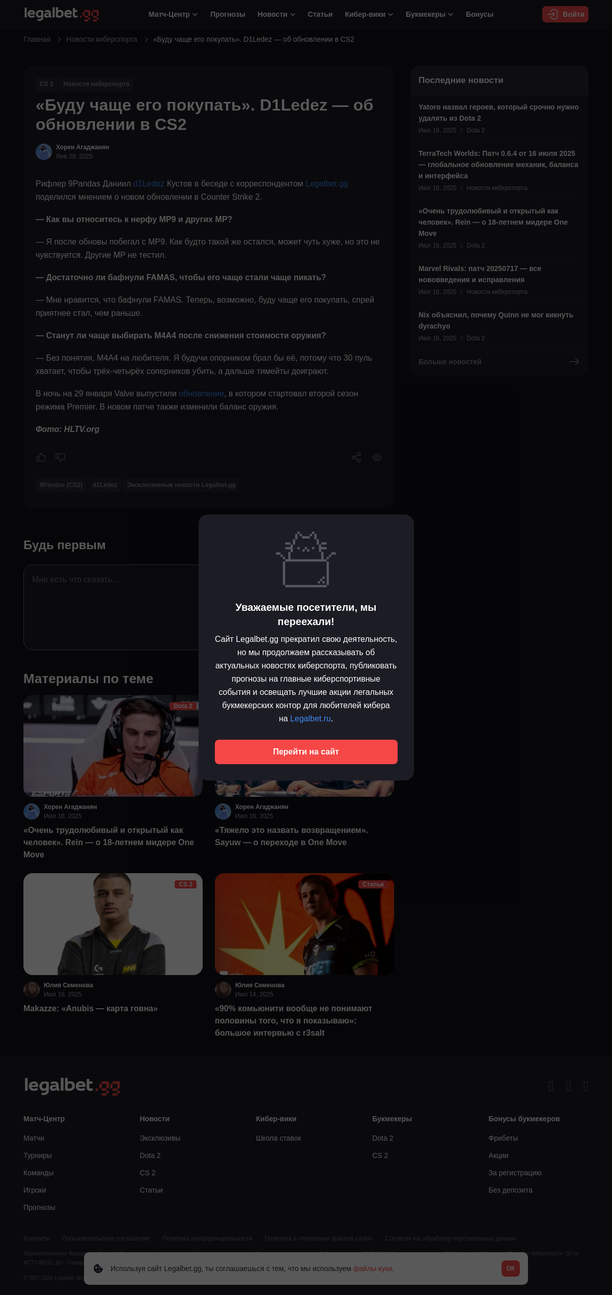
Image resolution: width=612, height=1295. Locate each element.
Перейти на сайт (306, 751)
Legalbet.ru (310, 718)
